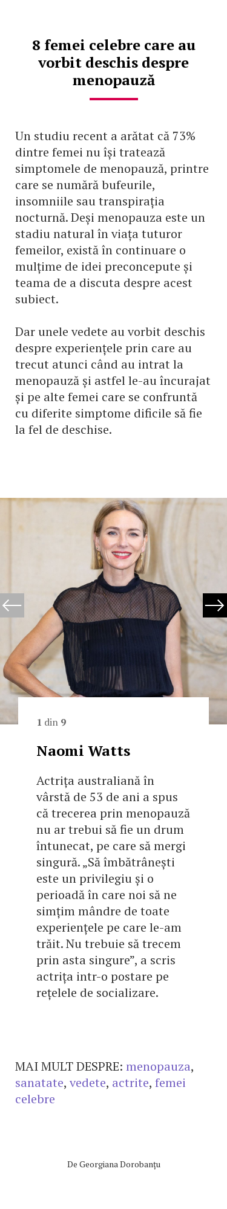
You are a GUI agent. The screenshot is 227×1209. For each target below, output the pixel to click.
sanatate (39, 1082)
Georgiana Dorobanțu (119, 1164)
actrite (130, 1082)
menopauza (158, 1066)
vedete (88, 1082)
